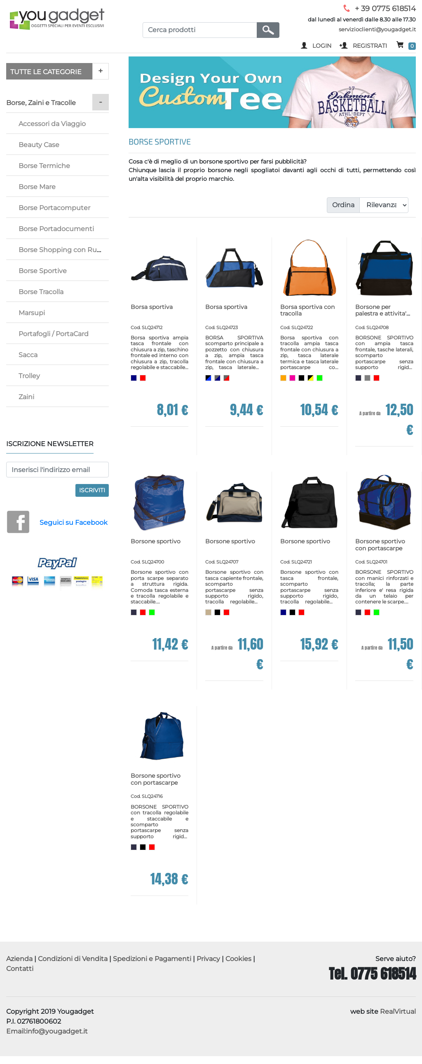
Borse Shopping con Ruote (63, 250)
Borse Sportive (43, 271)
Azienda (19, 959)
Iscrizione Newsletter (50, 444)
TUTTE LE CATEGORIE (46, 72)
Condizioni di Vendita (73, 959)
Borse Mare (37, 187)
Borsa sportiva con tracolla (307, 310)
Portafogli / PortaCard (54, 334)
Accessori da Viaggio (52, 124)
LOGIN (321, 45)
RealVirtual (398, 1011)
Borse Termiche (44, 166)
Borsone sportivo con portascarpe (380, 545)
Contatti (19, 969)
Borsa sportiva (152, 307)
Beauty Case (39, 145)
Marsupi (32, 313)
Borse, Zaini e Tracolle (41, 103)
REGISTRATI (370, 45)
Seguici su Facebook (74, 522)
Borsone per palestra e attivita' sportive (380, 314)
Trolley (29, 376)
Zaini (26, 397)
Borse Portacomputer (54, 208)
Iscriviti (92, 490)
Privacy (208, 959)
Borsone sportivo (156, 541)
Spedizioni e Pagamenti (152, 959)
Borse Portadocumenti (56, 229)
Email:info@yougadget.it (47, 1031)
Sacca (28, 355)
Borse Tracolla (41, 292)
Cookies (238, 959)
